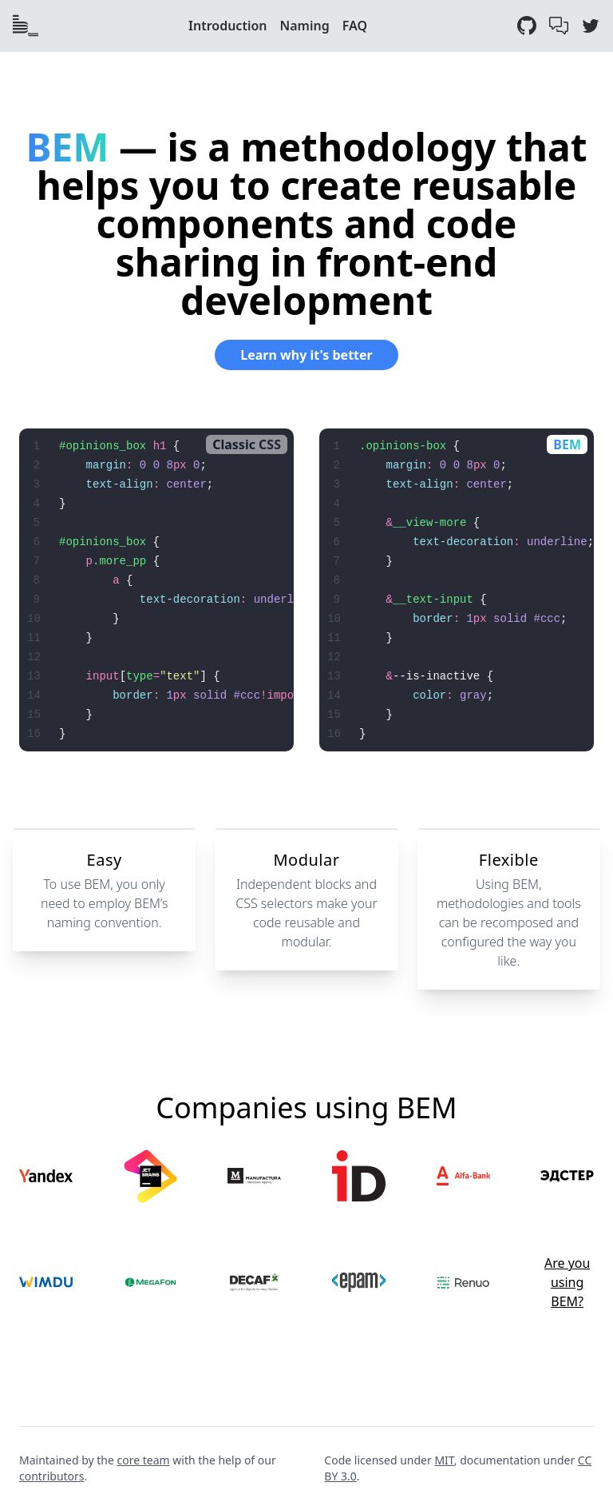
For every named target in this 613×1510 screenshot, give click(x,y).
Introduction (227, 25)
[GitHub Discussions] (558, 25)
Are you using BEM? (567, 1282)
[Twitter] (590, 25)
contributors (52, 1476)
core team (143, 1460)
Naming (305, 25)
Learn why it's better (306, 355)
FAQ (354, 25)
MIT (443, 1460)
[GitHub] (526, 25)
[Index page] (25, 25)
